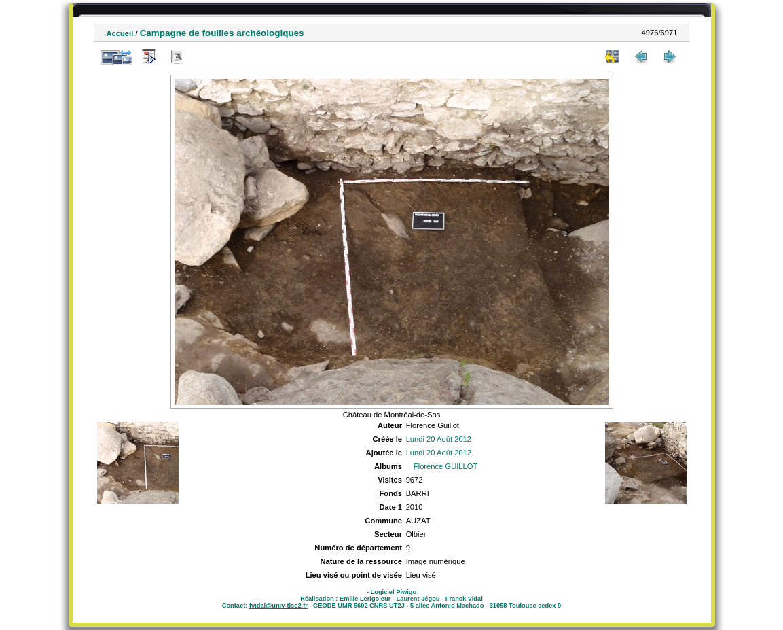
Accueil (120, 33)
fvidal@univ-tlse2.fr (278, 605)
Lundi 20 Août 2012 (438, 439)
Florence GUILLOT (446, 466)
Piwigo (406, 592)
